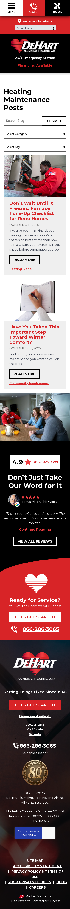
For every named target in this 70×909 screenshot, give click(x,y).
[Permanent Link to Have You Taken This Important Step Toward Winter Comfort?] (35, 300)
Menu (11, 12)
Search (54, 121)
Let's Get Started (35, 617)
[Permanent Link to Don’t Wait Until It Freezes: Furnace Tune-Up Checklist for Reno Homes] (35, 176)
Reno (27, 269)
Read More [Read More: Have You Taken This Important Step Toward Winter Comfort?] (24, 374)
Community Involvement (29, 383)
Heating (15, 269)
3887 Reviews (45, 462)
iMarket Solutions (38, 896)
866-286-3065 (33, 8)
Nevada (35, 734)
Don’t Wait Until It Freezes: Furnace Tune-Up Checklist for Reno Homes (31, 210)
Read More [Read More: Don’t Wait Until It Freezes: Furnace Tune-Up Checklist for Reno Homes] (24, 260)
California (35, 729)
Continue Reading (35, 529)
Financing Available (35, 65)
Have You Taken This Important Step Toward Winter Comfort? (34, 334)
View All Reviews (35, 541)
